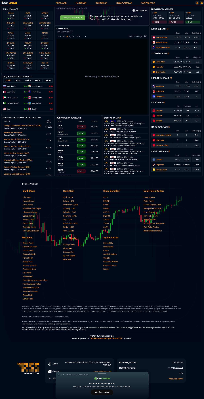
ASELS (106, 212)
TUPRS (106, 220)
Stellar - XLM (68, 227)
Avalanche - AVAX (70, 205)
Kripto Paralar (160, 151)
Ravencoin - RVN (70, 223)
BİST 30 (157, 115)
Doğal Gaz (160, 96)
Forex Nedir (28, 258)
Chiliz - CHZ (68, 197)
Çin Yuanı (27, 197)
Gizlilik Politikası (110, 254)
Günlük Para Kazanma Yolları (35, 280)
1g (70, 36)
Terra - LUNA (68, 231)
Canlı (59, 36)
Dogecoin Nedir (29, 254)
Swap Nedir (28, 262)
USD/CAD (160, 91)
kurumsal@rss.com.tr (102, 371)
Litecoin (159, 160)
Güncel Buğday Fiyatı (152, 205)
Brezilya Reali (28, 220)
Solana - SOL (68, 201)
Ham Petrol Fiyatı (151, 216)
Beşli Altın (67, 259)
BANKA (157, 120)
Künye (106, 250)
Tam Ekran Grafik (65, 31)
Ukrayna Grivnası (30, 212)
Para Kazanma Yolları (32, 284)
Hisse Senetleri (160, 127)
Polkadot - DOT (69, 212)
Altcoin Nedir (28, 250)
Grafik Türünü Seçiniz (137, 36)
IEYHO (106, 205)
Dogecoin (160, 165)
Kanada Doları (161, 42)
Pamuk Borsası (150, 220)
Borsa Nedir (28, 295)
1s (67, 36)
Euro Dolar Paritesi (151, 227)
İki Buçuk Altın (69, 245)
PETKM (106, 216)
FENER (106, 201)
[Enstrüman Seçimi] (80, 36)
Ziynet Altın (160, 72)
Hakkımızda (108, 247)
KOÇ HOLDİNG (162, 145)
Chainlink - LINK (70, 216)
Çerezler (106, 258)
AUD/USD (160, 86)
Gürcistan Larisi (29, 227)
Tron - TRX (67, 220)
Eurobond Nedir (29, 269)
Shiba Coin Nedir (30, 247)
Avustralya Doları (163, 47)
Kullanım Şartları (110, 265)
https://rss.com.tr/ (176, 379)
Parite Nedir (28, 276)
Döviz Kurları (159, 29)
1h (73, 36)
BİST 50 (157, 110)
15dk (63, 36)
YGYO (106, 223)
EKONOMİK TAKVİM (112, 118)
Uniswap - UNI (69, 208)
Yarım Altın (160, 62)
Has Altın (159, 67)
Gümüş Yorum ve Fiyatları (154, 223)
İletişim (106, 269)
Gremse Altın (68, 252)
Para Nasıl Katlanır (31, 291)
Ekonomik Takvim (110, 262)
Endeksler (158, 102)
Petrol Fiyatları (149, 212)
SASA (105, 227)
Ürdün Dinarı (28, 223)
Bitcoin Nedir (28, 243)
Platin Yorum (149, 201)
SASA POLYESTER (163, 135)
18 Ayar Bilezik (69, 256)
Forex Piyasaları (161, 78)
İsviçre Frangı (161, 37)
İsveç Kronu (28, 205)
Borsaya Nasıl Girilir (31, 288)
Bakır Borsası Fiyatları (153, 231)
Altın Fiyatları (160, 53)
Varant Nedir (28, 299)
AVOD (106, 197)
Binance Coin (161, 170)
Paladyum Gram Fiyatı (153, 208)
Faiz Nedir (27, 273)
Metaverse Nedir (30, 265)
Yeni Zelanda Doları (31, 231)
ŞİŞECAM (160, 140)
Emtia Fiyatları (149, 197)
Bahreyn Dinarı (29, 216)
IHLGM (106, 208)
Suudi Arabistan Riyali (32, 208)
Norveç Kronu (28, 201)
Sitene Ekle (108, 243)
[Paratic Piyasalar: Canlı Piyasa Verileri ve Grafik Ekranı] (9, 3)
